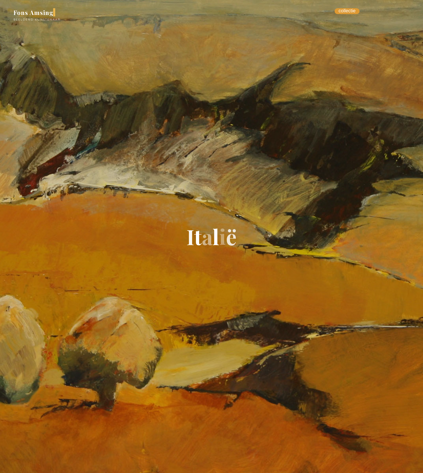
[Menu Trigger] (347, 11)
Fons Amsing (33, 12)
